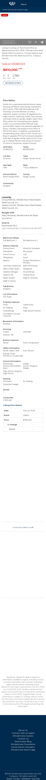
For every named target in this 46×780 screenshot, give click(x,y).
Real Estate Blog (23, 741)
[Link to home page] (12, 3)
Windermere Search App (23, 750)
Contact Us (23, 739)
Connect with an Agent (23, 733)
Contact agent (9, 42)
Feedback (26, 778)
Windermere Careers (23, 736)
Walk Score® (28, 527)
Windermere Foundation (23, 744)
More (23, 4)
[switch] (30, 42)
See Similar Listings (13, 83)
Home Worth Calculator (23, 747)
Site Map (36, 778)
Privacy (16, 778)
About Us (23, 730)
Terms (9, 778)
